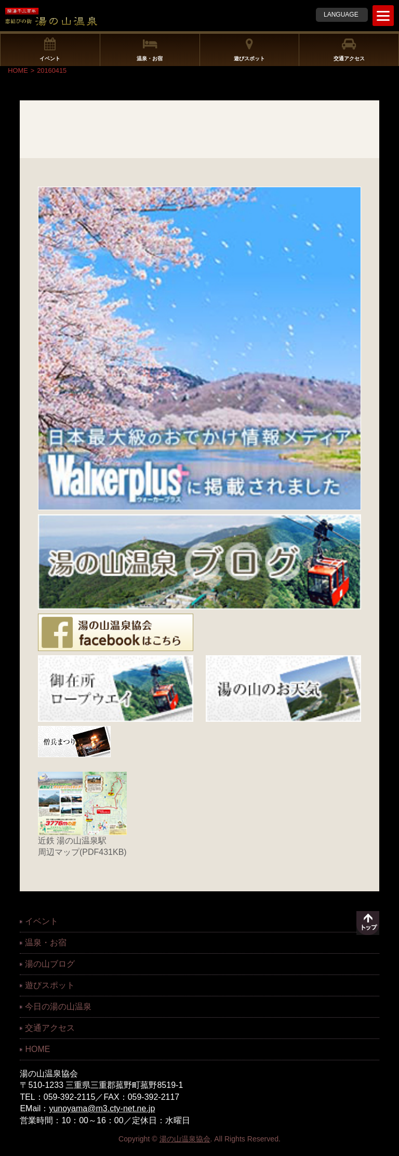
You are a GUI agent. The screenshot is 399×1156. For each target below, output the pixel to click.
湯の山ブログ (50, 963)
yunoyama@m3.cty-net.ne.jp (102, 1108)
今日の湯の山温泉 (58, 1006)
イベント (49, 49)
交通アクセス (349, 49)
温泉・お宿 (150, 49)
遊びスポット (249, 49)
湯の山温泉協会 (184, 1139)
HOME (18, 70)
